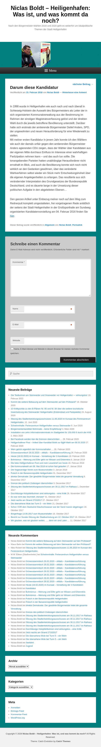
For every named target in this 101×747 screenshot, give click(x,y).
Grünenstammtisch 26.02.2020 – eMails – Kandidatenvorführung (41, 452)
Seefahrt (30, 642)
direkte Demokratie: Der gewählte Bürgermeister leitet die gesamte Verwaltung (47, 476)
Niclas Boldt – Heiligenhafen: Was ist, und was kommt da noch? (50, 14)
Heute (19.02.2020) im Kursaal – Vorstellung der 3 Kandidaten (39, 456)
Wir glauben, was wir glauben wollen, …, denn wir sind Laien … (40, 520)
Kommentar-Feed (19, 714)
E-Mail (16, 324)
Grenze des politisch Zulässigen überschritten (32, 483)
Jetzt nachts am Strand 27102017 (26, 500)
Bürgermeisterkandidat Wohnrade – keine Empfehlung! (36, 429)
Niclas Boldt (53, 92)
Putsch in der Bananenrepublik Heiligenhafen (32, 473)
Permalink (77, 225)
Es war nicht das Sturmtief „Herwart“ (27, 497)
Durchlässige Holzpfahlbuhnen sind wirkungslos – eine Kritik (39, 493)
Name (15, 308)
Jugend (29, 646)
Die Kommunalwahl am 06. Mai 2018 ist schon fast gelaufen (38, 466)
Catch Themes (63, 741)
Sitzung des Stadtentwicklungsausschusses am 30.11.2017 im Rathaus (44, 486)
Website (16, 340)
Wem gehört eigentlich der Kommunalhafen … (32, 449)
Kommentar (19, 262)
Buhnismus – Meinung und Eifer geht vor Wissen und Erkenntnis (40, 459)
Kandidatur (31, 588)
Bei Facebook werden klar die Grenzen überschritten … (36, 439)
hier (12, 216)
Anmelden (15, 707)
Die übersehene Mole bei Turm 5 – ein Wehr (31, 503)
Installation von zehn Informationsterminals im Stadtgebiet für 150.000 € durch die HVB (51, 432)
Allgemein (50, 225)
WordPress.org (18, 718)
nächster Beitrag (83, 84)
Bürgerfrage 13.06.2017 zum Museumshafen (31, 513)
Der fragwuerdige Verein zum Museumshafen (32, 470)
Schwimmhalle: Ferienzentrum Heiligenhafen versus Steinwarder (41, 425)
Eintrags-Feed (17, 711)
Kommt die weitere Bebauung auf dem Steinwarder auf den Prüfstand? (43, 402)
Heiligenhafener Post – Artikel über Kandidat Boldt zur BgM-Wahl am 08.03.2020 (48, 442)
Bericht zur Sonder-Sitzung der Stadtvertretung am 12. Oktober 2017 (42, 517)
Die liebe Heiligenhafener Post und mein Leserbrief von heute (39, 463)
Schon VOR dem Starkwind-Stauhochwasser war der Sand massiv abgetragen (47, 507)
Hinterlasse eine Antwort (74, 92)
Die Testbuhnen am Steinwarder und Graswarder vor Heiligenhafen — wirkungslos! (49, 395)
